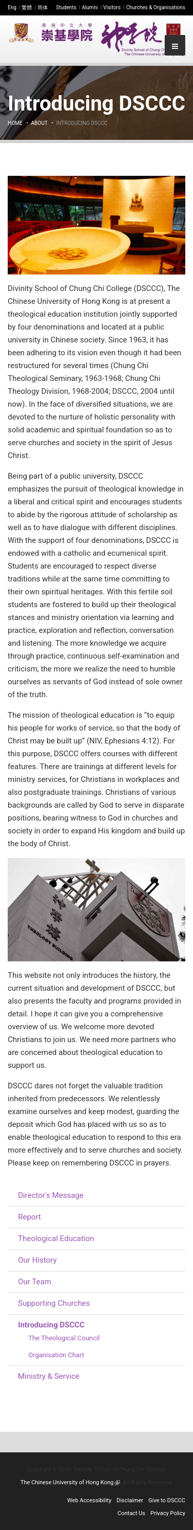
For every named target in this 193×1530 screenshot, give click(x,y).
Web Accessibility (89, 1500)
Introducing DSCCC (51, 1324)
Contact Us (131, 1513)
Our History (37, 1260)
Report (29, 1217)
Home (15, 123)
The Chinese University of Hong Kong (70, 1482)
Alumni (90, 7)
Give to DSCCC (166, 1500)
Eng (12, 7)
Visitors (112, 7)
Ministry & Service (48, 1376)
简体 (43, 7)
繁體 (27, 7)
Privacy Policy (167, 1513)
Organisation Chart (56, 1355)
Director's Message (50, 1195)
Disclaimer (129, 1500)
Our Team (34, 1281)
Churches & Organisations (155, 7)
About (39, 123)
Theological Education (56, 1238)
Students (66, 7)
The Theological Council (64, 1338)
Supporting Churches (54, 1303)
